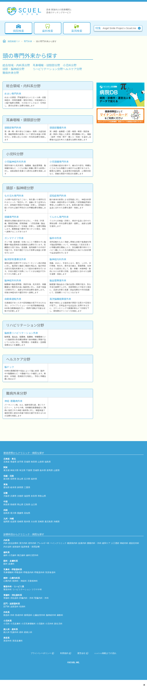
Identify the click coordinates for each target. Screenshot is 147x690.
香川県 (13, 513)
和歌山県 (42, 496)
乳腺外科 (14, 632)
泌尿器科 (14, 606)
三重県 (27, 487)
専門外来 (28, 41)
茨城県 (36, 470)
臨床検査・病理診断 (30, 546)
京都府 (20, 496)
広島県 (27, 504)
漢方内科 (23, 543)
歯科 (5, 555)
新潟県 (6, 478)
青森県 (13, 461)
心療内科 (7, 581)
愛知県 (6, 487)
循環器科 (28, 615)
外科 (12, 615)
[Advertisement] (120, 59)
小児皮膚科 (15, 623)
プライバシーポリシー (42, 653)
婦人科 (6, 632)
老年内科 (32, 543)
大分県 (34, 521)
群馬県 (50, 470)
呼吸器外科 (39, 572)
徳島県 (6, 513)
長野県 (13, 478)
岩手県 (20, 461)
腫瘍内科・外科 (94, 543)
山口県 (34, 504)
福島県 (48, 461)
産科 (21, 632)
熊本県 (27, 521)
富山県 (20, 478)
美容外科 (7, 640)
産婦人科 (28, 632)
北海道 (6, 461)
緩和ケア (106, 543)
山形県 (41, 461)
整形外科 (7, 589)
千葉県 (29, 470)
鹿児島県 (49, 521)
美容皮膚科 (17, 640)
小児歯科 (12, 555)
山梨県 (56, 470)
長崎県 (20, 521)
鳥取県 (6, 504)
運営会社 (82, 653)
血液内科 (82, 543)
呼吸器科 (18, 572)
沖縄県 (56, 521)
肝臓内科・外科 (26, 598)
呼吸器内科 (28, 572)
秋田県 (34, 461)
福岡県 (6, 521)
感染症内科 (134, 543)
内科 (5, 543)
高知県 (27, 513)
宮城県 (27, 461)
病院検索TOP (11, 41)
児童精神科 (32, 581)
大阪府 (6, 496)
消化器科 (14, 598)
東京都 (6, 470)
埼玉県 (22, 470)
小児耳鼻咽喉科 (28, 623)
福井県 (34, 478)
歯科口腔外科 (32, 555)
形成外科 (19, 615)
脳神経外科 (51, 615)
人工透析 (115, 543)
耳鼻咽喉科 (8, 572)
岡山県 (20, 504)
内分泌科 (7, 546)
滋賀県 (27, 496)
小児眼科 (40, 623)
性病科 (22, 606)
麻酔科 (60, 615)
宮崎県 (41, 521)
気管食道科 (50, 572)
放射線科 (16, 546)
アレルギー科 (43, 543)
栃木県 (43, 470)
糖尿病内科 (72, 543)
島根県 (13, 504)
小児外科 (49, 623)
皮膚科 (11, 563)
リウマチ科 (37, 589)
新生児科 (58, 623)
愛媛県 (20, 513)
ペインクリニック (58, 543)
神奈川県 (14, 470)
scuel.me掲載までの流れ (105, 653)
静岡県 (20, 487)
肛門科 (6, 606)
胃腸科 (6, 598)
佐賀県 (13, 521)
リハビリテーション (21, 589)
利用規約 (65, 653)
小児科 (6, 623)
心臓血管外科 (39, 615)
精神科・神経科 (19, 581)
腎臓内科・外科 (41, 598)
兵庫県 (13, 496)
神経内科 (124, 543)
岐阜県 (13, 487)
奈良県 (34, 496)
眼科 (5, 563)
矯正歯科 (21, 555)
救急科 (6, 615)
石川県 (27, 478)
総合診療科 (13, 543)
